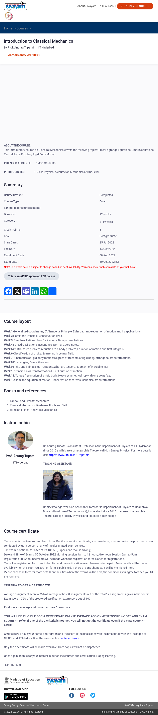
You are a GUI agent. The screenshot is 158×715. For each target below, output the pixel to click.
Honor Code (42, 705)
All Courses (107, 6)
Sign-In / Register (135, 6)
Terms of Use (27, 705)
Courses (22, 28)
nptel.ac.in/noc (70, 638)
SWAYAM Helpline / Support (139, 705)
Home (8, 28)
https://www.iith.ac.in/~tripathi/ (68, 454)
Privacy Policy (11, 705)
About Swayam (86, 6)
